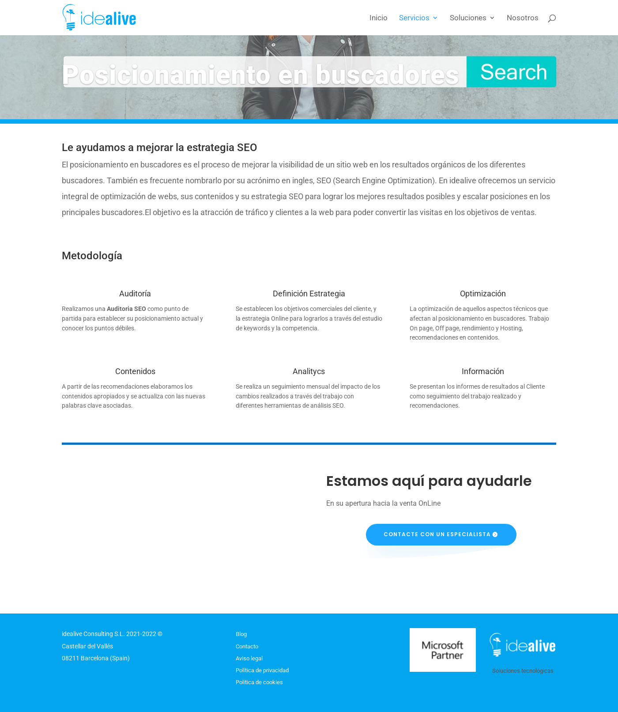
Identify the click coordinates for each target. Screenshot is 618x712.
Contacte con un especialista (437, 534)
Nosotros (523, 18)
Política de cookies (259, 682)
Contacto (247, 646)
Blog (241, 634)
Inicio (378, 18)
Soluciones (468, 18)
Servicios (414, 18)
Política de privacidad (262, 670)
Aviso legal (249, 658)
